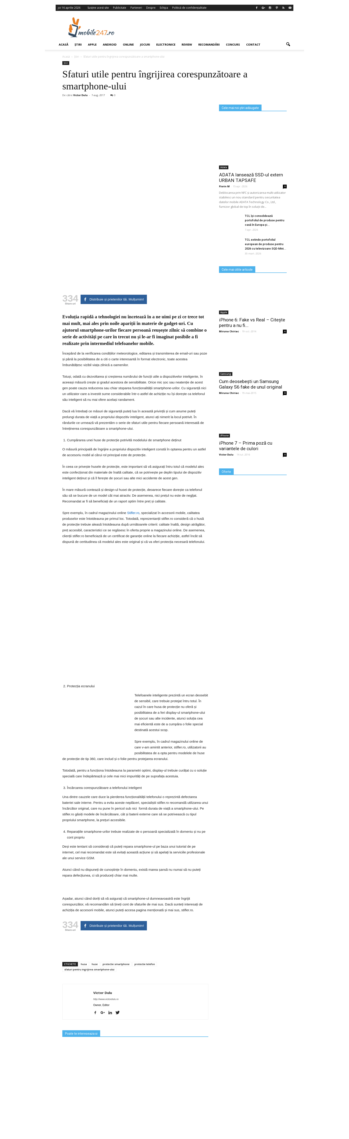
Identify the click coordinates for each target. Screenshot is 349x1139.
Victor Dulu (80, 95)
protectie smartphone (116, 964)
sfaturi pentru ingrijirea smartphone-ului (89, 969)
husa (84, 964)
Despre (151, 8)
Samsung (225, 373)
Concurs (233, 44)
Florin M (224, 186)
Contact (253, 44)
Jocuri (145, 44)
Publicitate (119, 8)
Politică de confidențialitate (189, 8)
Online (128, 44)
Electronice (165, 44)
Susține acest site (98, 8)
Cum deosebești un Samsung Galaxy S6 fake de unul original (250, 384)
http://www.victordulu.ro (106, 999)
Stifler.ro (133, 513)
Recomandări (209, 44)
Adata (223, 167)
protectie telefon (144, 964)
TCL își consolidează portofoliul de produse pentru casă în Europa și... (264, 220)
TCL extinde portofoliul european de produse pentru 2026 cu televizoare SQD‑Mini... (265, 244)
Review (187, 44)
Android (110, 44)
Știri (78, 44)
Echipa (164, 8)
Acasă (63, 44)
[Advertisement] (211, 27)
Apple (92, 44)
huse (95, 964)
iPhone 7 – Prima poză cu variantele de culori (245, 445)
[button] (288, 44)
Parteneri (136, 8)
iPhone (224, 435)
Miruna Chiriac (229, 331)
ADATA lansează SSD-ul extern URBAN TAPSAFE (251, 177)
